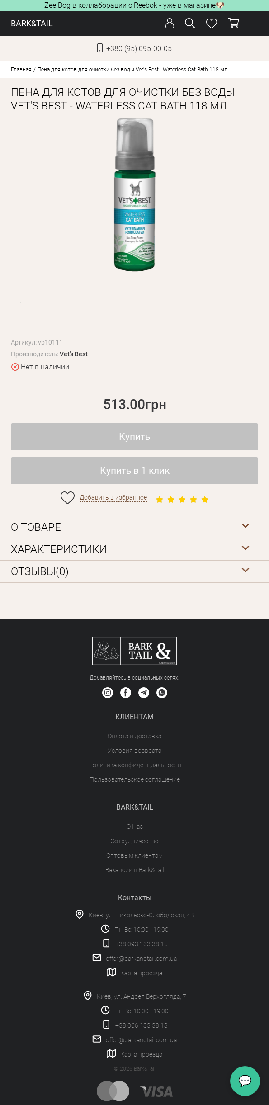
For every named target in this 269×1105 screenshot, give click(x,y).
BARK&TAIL (32, 23)
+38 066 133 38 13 (141, 1025)
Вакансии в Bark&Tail (134, 870)
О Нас (135, 826)
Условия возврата (134, 750)
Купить (134, 436)
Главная (21, 69)
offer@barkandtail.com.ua (141, 958)
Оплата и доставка (134, 736)
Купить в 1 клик (135, 470)
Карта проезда (141, 973)
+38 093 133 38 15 (141, 944)
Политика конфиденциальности (134, 765)
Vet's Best (74, 354)
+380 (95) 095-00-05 (139, 48)
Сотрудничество (134, 841)
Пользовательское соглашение (135, 779)
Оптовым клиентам (134, 855)
